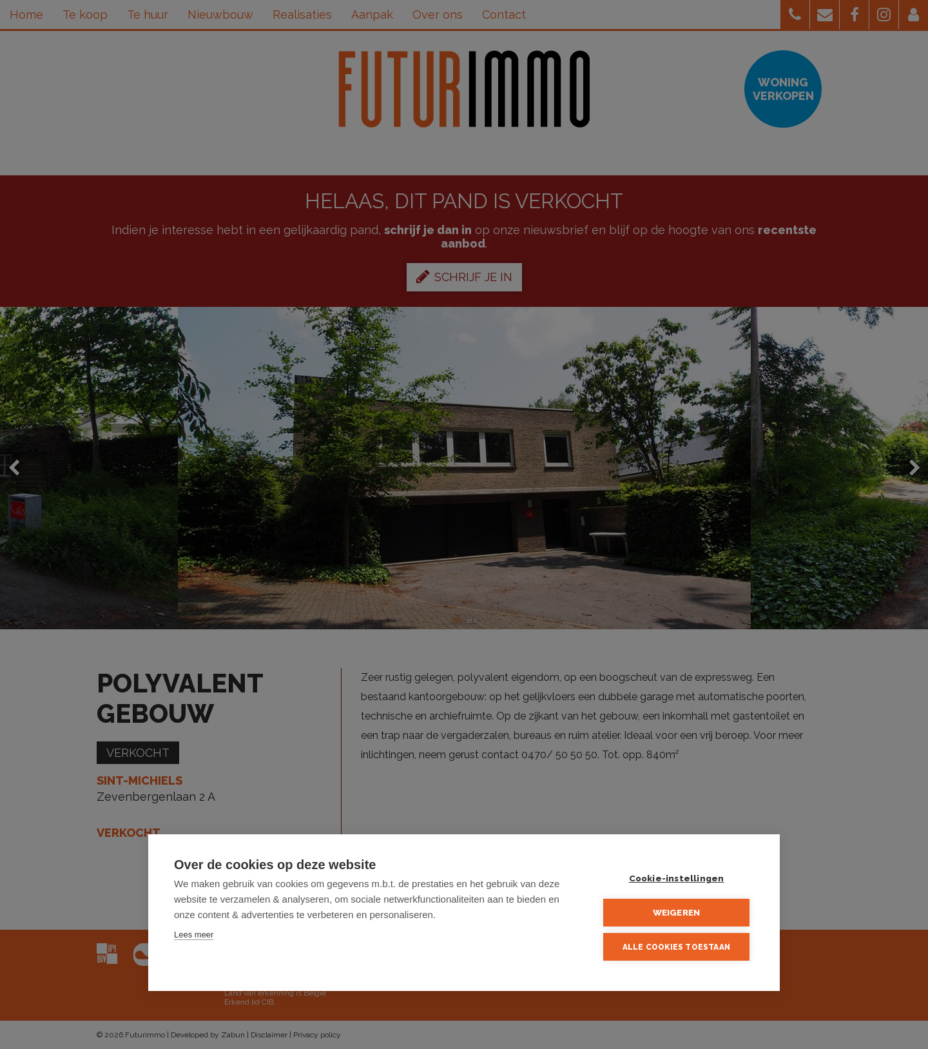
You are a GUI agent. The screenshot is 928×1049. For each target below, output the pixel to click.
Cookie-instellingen (676, 878)
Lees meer (193, 934)
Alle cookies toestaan (676, 947)
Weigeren (677, 912)
